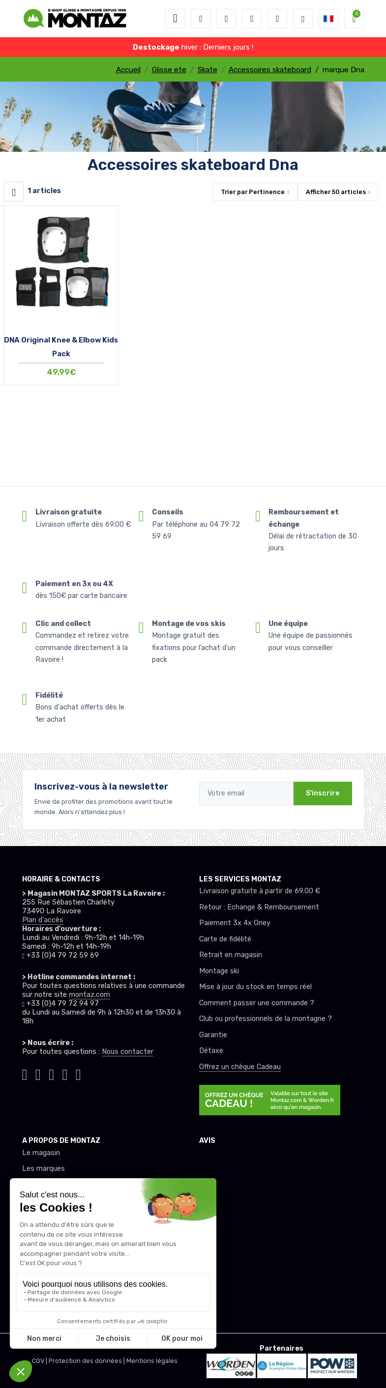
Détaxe (211, 1051)
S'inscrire (323, 793)
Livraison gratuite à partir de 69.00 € (259, 891)
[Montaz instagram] (38, 1073)
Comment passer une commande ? (256, 1003)
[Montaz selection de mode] (303, 18)
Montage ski (219, 971)
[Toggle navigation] (175, 18)
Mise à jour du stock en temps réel (255, 987)
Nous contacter (127, 1052)
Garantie (213, 1035)
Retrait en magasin (230, 955)
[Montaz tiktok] (25, 1073)
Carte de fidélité (225, 939)
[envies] (252, 18)
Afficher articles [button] (336, 192)
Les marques (43, 1168)
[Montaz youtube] (64, 1073)
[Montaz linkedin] (78, 1073)
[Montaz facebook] (51, 1073)
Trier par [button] (253, 192)
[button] (200, 18)
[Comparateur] (277, 18)
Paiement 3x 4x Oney (234, 923)
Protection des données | (87, 1360)
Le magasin (41, 1153)
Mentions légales (152, 1360)
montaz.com (89, 995)
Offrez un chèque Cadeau (240, 1067)
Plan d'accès (42, 920)
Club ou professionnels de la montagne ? (265, 1019)
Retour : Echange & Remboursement (259, 907)
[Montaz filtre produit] (14, 191)
